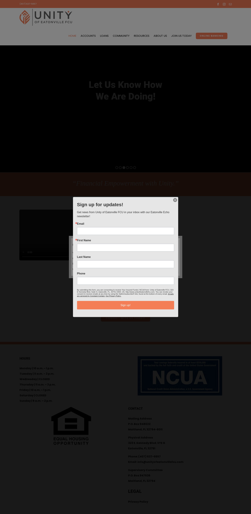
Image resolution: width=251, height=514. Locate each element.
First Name (84, 240)
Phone (81, 273)
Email (80, 223)
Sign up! (125, 305)
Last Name (84, 257)
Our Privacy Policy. (113, 296)
